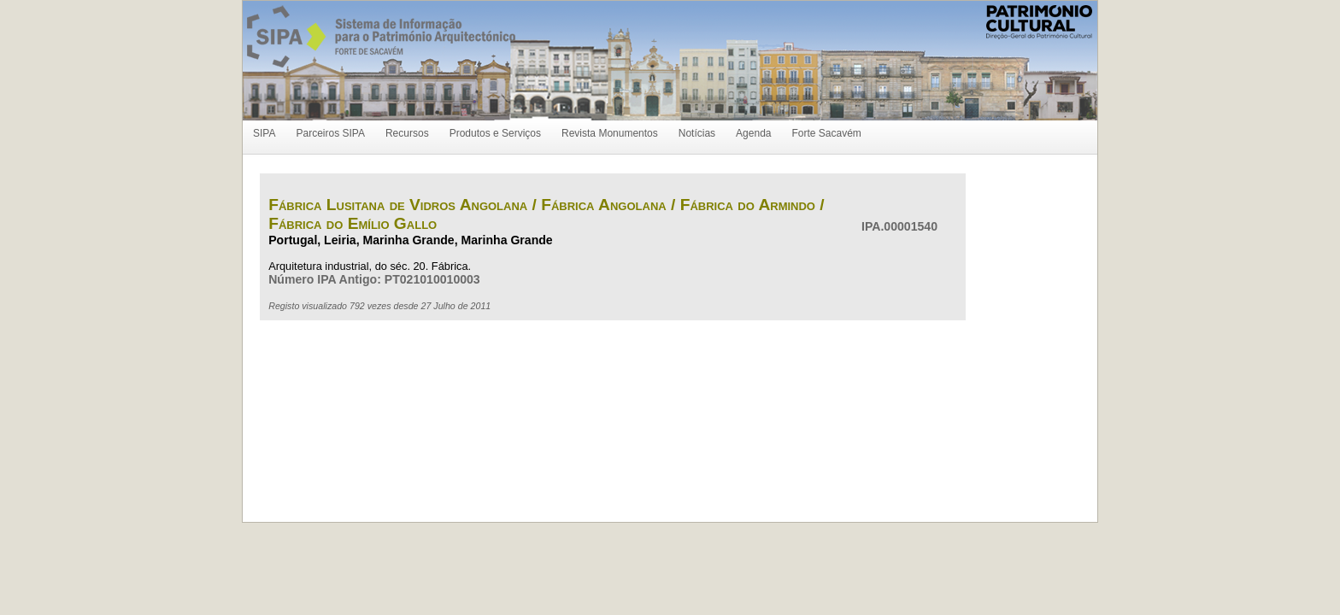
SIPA (264, 133)
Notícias (697, 133)
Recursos (407, 133)
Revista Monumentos (609, 133)
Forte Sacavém (826, 133)
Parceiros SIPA (330, 133)
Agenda (753, 133)
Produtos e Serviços (495, 133)
